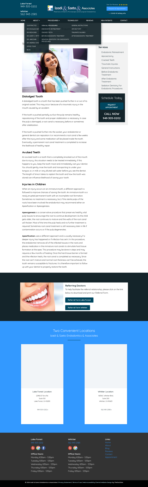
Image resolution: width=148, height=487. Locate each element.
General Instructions (110, 68)
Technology (73, 20)
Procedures (53, 20)
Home (23, 20)
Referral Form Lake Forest (79, 300)
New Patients (106, 20)
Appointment (111, 457)
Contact (123, 20)
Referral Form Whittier (77, 307)
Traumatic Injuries (109, 64)
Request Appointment (111, 106)
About (35, 20)
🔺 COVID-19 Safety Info (117, 13)
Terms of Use (77, 482)
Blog (107, 448)
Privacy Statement (65, 482)
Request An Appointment (117, 9)
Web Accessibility (89, 482)
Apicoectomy (107, 56)
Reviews (89, 20)
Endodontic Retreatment (112, 52)
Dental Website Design (104, 482)
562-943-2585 (28, 14)
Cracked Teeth (108, 60)
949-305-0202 (28, 6)
